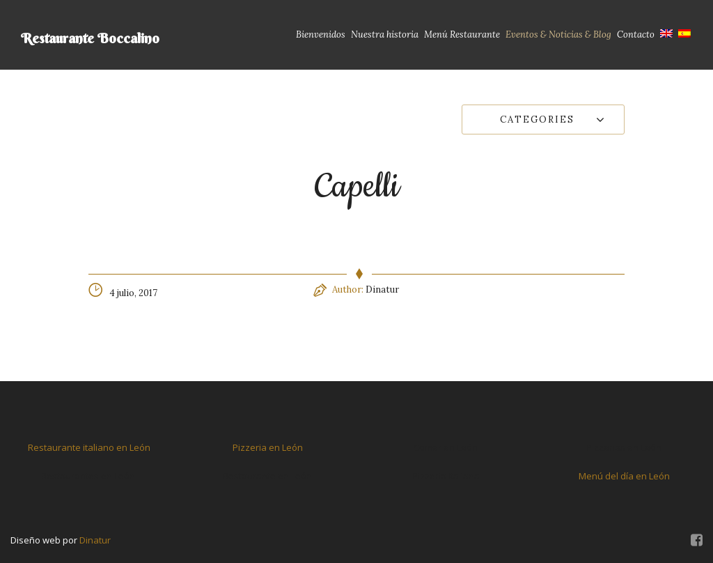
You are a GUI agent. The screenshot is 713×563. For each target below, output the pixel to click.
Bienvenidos (320, 34)
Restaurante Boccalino (90, 38)
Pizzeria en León (268, 447)
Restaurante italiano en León (89, 447)
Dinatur (382, 289)
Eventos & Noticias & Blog (558, 34)
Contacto (636, 34)
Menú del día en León (624, 476)
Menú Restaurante (462, 34)
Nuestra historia (384, 34)
